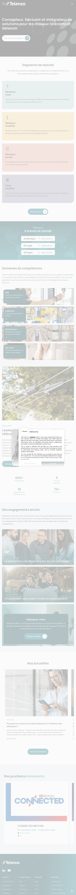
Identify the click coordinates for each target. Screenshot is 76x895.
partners (32, 437)
